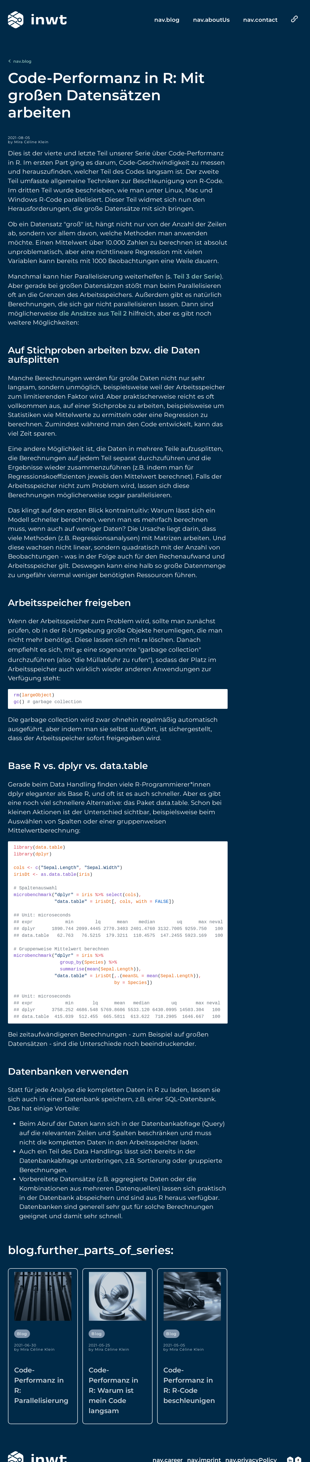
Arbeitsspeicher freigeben (69, 602)
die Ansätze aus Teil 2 (93, 313)
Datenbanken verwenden (68, 1070)
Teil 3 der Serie (197, 276)
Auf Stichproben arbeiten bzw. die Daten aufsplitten (104, 354)
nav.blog (20, 61)
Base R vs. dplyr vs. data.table (78, 764)
